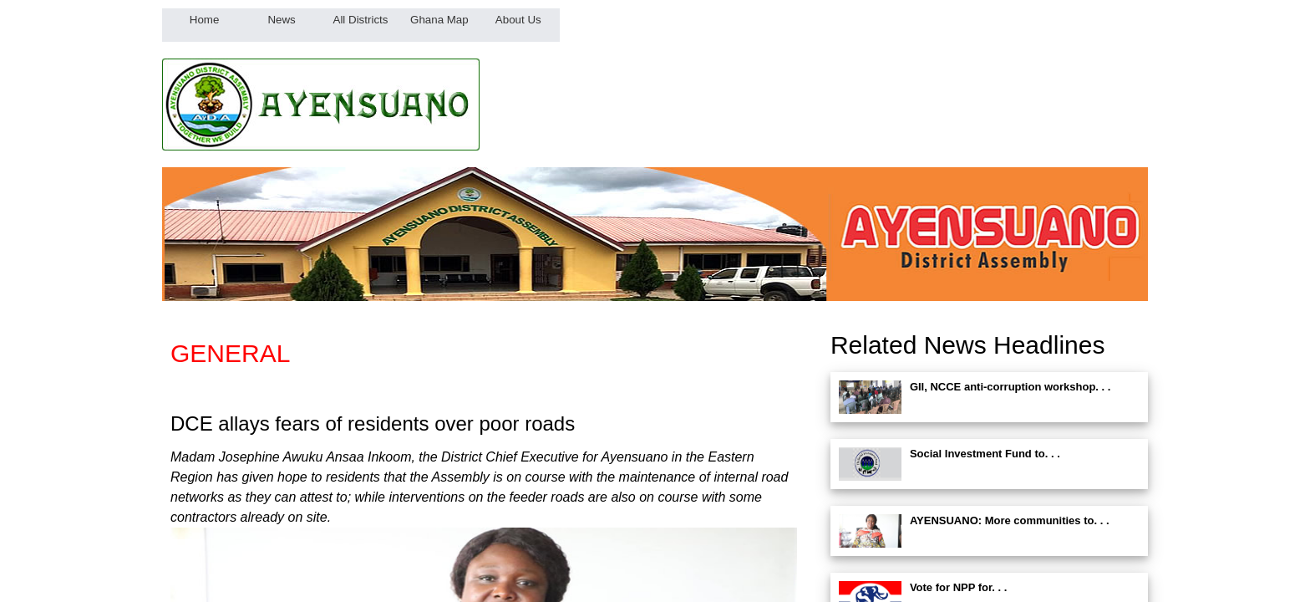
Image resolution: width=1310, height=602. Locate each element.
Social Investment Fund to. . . (985, 453)
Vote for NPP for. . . (959, 587)
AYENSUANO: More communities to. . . (1009, 520)
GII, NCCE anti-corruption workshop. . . (1010, 386)
